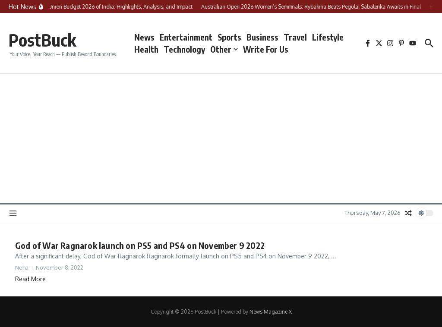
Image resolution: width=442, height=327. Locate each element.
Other (224, 49)
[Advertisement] (221, 138)
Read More (30, 279)
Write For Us (265, 49)
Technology (184, 49)
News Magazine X (270, 311)
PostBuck (42, 39)
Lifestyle (328, 37)
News (144, 37)
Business (262, 37)
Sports (229, 37)
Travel (295, 37)
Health (146, 49)
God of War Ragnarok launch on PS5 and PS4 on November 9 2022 (140, 245)
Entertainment (186, 37)
